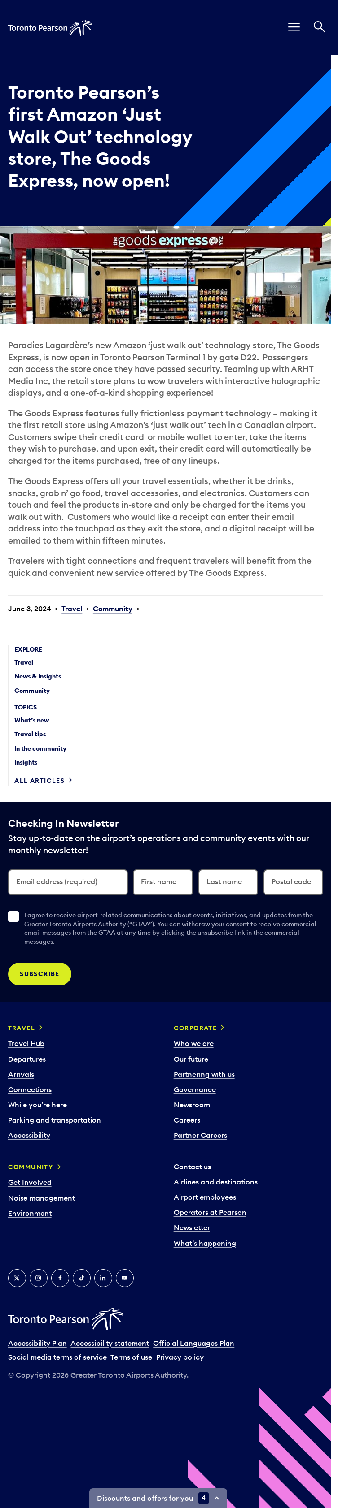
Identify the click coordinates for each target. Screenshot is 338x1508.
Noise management (41, 1197)
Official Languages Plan (193, 1343)
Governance (195, 1089)
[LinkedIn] (103, 1278)
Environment (30, 1213)
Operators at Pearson (210, 1212)
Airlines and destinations (216, 1181)
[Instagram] (39, 1278)
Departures (27, 1058)
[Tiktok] (82, 1278)
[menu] (294, 28)
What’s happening (205, 1243)
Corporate (195, 1028)
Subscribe (40, 974)
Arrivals (21, 1074)
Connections (30, 1089)
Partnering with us (204, 1074)
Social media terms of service (57, 1356)
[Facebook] (60, 1278)
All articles (39, 781)
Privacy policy (180, 1356)
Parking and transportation (54, 1119)
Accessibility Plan (37, 1343)
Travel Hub (26, 1043)
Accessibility (29, 1135)
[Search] (319, 28)
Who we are (194, 1043)
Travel (71, 608)
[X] (17, 1278)
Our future (191, 1058)
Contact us (192, 1166)
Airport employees (205, 1197)
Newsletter (192, 1227)
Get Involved (30, 1182)
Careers (187, 1119)
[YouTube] (125, 1278)
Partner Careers (200, 1135)
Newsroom (192, 1104)
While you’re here (37, 1104)
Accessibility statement (109, 1343)
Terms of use (131, 1356)
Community (112, 608)
